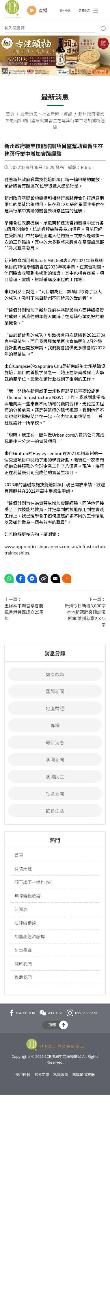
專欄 (54, 725)
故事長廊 (23, 950)
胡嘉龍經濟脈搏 (29, 936)
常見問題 (41, 1074)
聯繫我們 (23, 977)
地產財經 (55, 708)
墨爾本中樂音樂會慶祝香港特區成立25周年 (24, 611)
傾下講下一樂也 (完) (33, 882)
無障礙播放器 (27, 896)
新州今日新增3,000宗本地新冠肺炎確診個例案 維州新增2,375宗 (85, 615)
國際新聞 (55, 691)
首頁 (10, 114)
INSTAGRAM (82, 1013)
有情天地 (23, 868)
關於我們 (23, 963)
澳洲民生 (55, 776)
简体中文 (64, 10)
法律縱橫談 (25, 923)
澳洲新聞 (55, 759)
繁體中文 (84, 10)
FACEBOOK (23, 1013)
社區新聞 (50, 114)
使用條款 (22, 1074)
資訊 (68, 114)
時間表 (20, 909)
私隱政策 (60, 1074)
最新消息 (29, 114)
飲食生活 (55, 810)
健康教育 (55, 674)
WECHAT (52, 1013)
